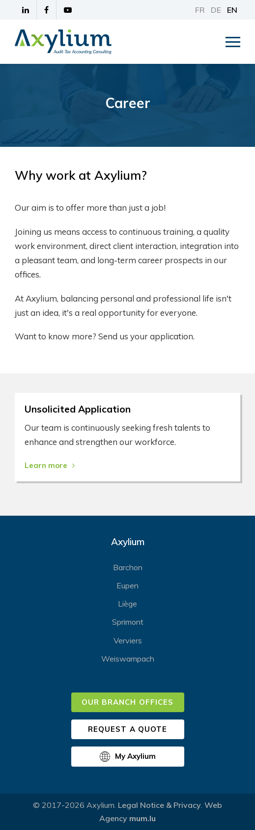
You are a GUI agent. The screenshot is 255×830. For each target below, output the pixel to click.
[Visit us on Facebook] (47, 10)
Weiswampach (127, 659)
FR (200, 10)
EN (232, 10)
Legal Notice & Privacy (159, 805)
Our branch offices (127, 702)
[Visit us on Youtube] (68, 10)
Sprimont (127, 622)
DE (216, 10)
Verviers (127, 640)
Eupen (127, 585)
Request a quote (127, 729)
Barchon (127, 567)
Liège (127, 604)
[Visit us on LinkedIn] (26, 10)
